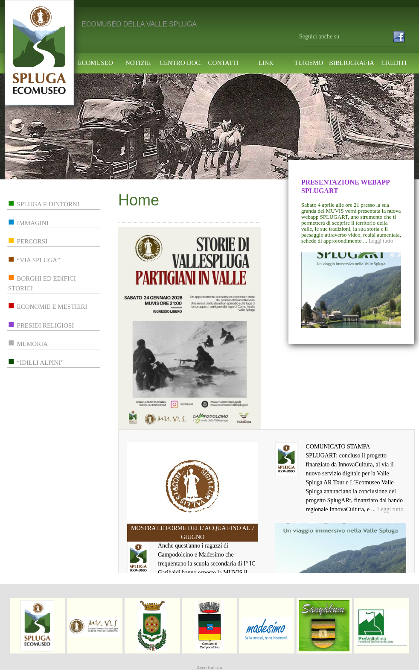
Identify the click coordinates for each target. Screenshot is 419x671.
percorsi (32, 241)
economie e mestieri (52, 306)
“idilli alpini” (40, 362)
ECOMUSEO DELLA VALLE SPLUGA (139, 24)
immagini (33, 223)
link (266, 63)
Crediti (394, 63)
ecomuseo (95, 63)
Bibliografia (351, 63)
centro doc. (181, 63)
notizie (138, 63)
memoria (32, 343)
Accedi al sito (209, 667)
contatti (223, 63)
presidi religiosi (45, 325)
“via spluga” (38, 260)
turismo (308, 63)
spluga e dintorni (48, 204)
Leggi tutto (381, 240)
